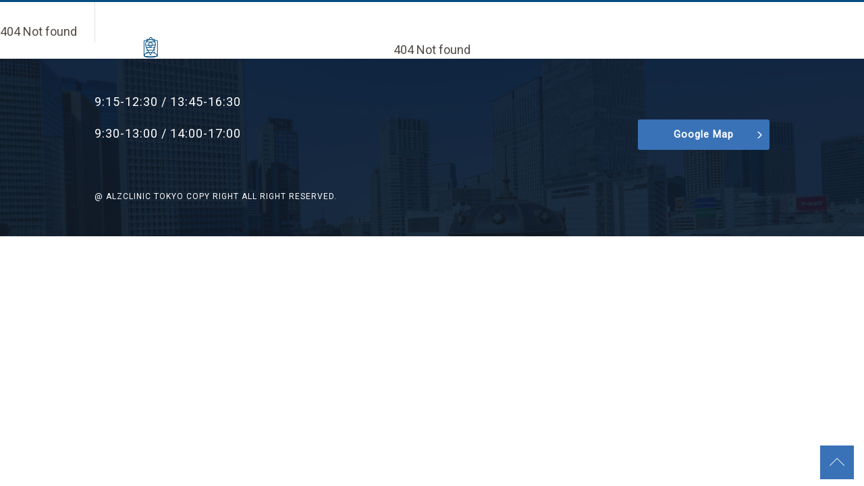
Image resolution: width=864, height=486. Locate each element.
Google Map (704, 134)
